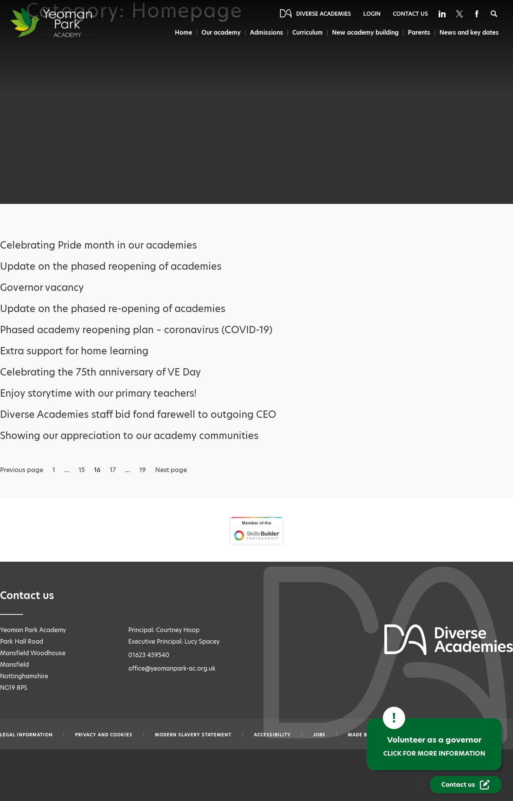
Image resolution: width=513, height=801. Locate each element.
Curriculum (307, 32)
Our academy (219, 32)
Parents (419, 32)
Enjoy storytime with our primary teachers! (98, 393)
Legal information (26, 735)
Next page (171, 470)
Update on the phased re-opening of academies (112, 308)
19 (142, 470)
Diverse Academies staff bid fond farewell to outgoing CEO (138, 414)
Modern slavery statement (193, 735)
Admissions (265, 32)
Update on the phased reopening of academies (110, 266)
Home (181, 32)
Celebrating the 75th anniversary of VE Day (100, 372)
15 (82, 470)
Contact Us (410, 14)
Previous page (21, 470)
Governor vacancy (42, 287)
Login (372, 14)
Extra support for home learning (74, 351)
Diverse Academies (323, 14)
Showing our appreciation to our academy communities (129, 435)
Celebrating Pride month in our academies (98, 245)
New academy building (365, 32)
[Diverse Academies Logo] (66, 22)
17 (113, 470)
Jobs (319, 735)
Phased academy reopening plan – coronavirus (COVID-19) (136, 330)
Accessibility (272, 735)
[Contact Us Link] (465, 784)
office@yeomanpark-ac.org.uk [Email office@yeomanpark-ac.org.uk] (172, 668)
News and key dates (469, 32)
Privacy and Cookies (103, 735)
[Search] (494, 13)
